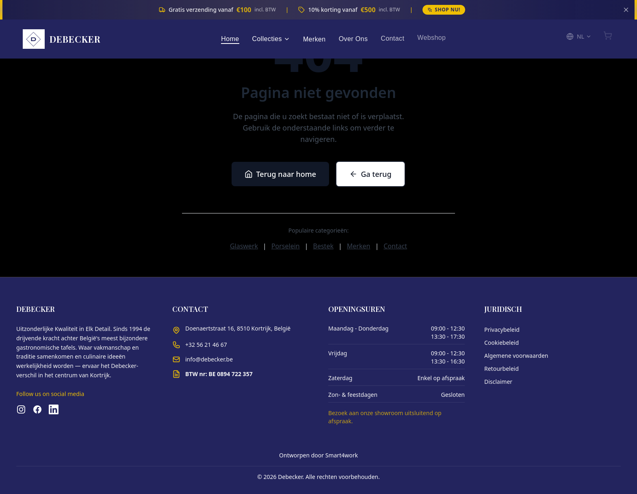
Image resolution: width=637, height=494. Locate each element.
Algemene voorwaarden (516, 355)
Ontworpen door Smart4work (318, 455)
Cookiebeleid (501, 342)
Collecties (271, 38)
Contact (392, 37)
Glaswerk (244, 246)
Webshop (431, 36)
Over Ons (353, 38)
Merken (314, 38)
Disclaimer (498, 381)
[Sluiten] (626, 10)
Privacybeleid (502, 329)
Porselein (285, 246)
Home (230, 36)
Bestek (323, 246)
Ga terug (370, 174)
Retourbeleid (501, 368)
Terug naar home (280, 174)
